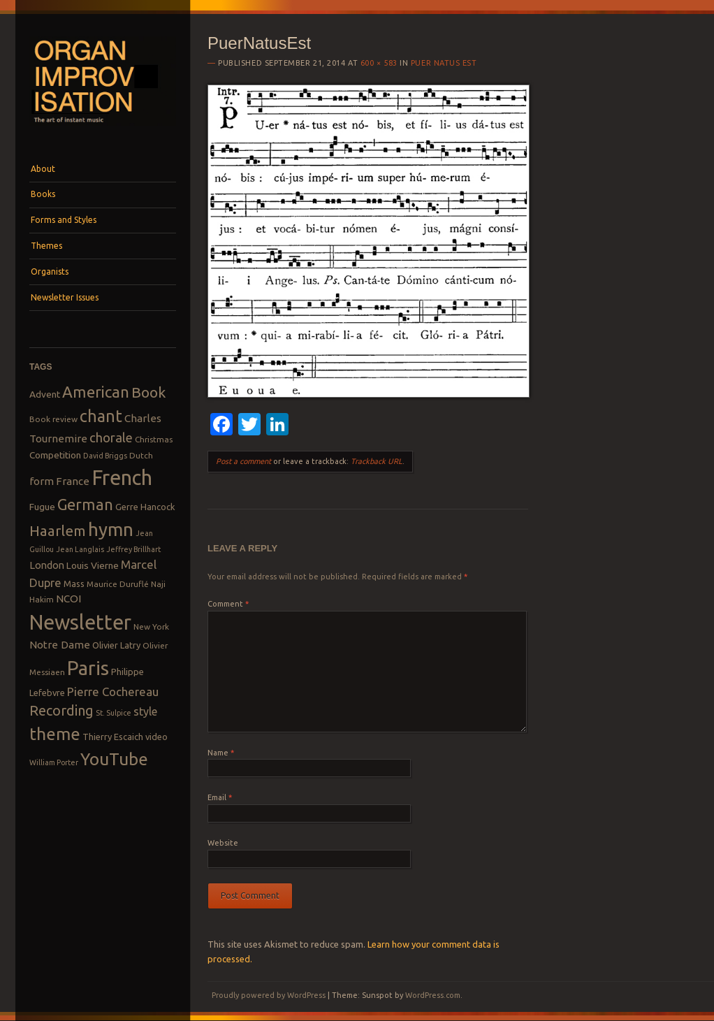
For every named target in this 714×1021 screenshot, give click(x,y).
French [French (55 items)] (122, 477)
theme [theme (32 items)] (54, 734)
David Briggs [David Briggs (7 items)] (105, 455)
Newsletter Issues (65, 297)
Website (222, 843)
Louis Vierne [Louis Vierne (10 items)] (92, 565)
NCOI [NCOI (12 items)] (68, 598)
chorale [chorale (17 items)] (111, 437)
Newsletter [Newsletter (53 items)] (80, 622)
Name (220, 752)
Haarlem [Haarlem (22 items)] (57, 531)
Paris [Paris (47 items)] (88, 668)
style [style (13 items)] (145, 711)
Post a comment (243, 461)
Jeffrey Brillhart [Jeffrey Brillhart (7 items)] (133, 549)
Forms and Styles (63, 219)
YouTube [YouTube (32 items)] (114, 759)
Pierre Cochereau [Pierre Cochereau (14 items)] (113, 691)
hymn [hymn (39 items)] (110, 529)
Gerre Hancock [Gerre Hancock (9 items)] (145, 507)
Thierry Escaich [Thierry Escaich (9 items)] (112, 736)
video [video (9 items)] (156, 736)
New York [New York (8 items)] (151, 626)
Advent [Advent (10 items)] (44, 394)
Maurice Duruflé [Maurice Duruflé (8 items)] (118, 583)
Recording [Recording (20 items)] (61, 710)
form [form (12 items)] (41, 481)
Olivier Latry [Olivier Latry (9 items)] (116, 645)
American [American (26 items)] (95, 391)
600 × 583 (379, 63)
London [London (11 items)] (46, 565)
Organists (49, 271)
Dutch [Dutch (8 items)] (141, 455)
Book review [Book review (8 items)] (53, 418)
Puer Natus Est (444, 63)
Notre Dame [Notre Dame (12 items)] (59, 645)
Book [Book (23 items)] (148, 392)
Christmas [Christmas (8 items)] (154, 439)
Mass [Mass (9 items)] (74, 583)
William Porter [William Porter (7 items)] (53, 762)
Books (43, 193)
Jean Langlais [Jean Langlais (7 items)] (80, 549)
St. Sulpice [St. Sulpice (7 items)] (113, 713)
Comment (228, 604)
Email (219, 797)
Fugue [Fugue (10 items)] (42, 506)
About (43, 168)
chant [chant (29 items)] (101, 416)
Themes (46, 245)
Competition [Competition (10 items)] (55, 455)
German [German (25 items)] (85, 504)
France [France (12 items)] (72, 481)
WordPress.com (432, 995)
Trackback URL (376, 461)
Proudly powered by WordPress (269, 995)
